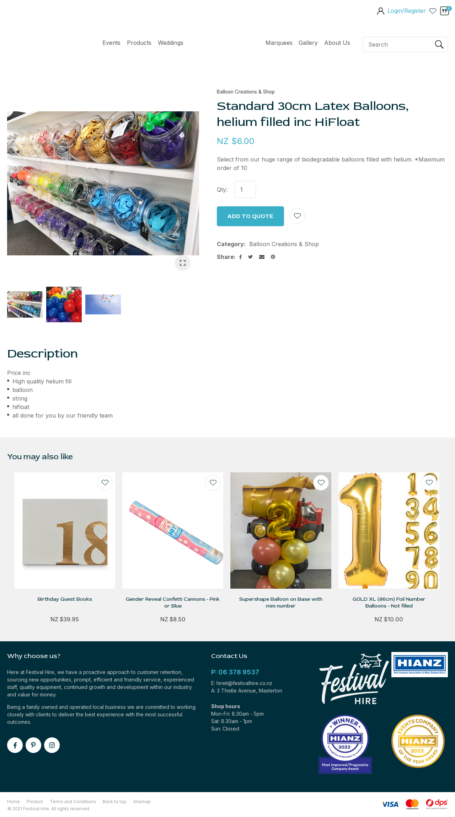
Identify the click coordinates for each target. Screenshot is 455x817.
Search (439, 44)
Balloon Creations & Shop (246, 92)
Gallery (308, 42)
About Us (337, 42)
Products (139, 42)
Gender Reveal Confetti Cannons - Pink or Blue (173, 602)
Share (225, 256)
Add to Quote (250, 216)
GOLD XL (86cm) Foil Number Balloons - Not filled (389, 602)
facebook (15, 745)
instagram (52, 745)
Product (35, 801)
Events (111, 42)
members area (380, 11)
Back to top (115, 801)
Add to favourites (105, 482)
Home (224, 44)
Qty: (222, 189)
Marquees (279, 42)
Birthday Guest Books (65, 599)
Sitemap (142, 801)
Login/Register (406, 10)
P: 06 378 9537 (235, 672)
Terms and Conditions (73, 801)
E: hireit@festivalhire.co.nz (241, 683)
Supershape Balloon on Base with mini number (280, 602)
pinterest (33, 745)
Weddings (170, 42)
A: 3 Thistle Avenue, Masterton (246, 691)
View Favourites (433, 10)
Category (230, 244)
